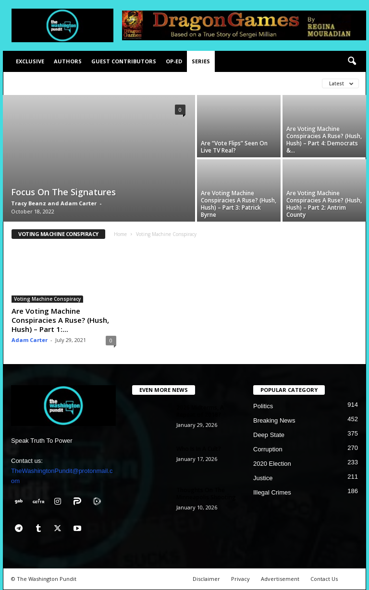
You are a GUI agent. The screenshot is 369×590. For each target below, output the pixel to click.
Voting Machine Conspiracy (47, 298)
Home (120, 234)
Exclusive (30, 61)
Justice (262, 478)
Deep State (268, 434)
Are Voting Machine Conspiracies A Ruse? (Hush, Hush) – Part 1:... (60, 320)
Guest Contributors (123, 61)
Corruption (268, 449)
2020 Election (272, 463)
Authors (68, 61)
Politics (263, 406)
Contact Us (324, 578)
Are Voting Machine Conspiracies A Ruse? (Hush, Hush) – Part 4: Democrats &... (324, 139)
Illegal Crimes (272, 492)
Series (201, 61)
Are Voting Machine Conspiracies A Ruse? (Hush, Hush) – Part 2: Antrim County (324, 204)
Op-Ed (174, 61)
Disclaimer (206, 578)
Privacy (240, 578)
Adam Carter (30, 339)
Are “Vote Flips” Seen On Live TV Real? (234, 146)
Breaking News (274, 420)
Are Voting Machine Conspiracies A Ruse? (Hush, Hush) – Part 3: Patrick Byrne (238, 204)
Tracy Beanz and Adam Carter (54, 203)
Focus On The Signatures (63, 192)
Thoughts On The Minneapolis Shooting (206, 493)
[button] (351, 61)
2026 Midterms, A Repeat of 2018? (200, 411)
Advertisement (280, 578)
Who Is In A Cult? (198, 449)
